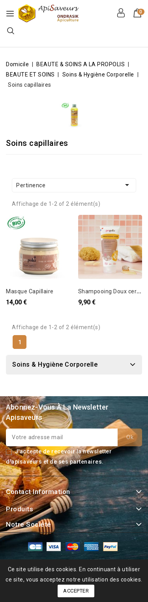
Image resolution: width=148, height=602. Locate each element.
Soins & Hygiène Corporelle (54, 364)
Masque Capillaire (30, 291)
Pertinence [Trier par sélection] (74, 185)
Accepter (76, 591)
